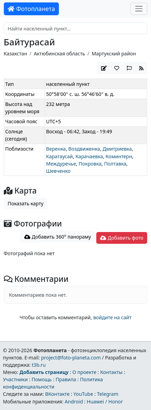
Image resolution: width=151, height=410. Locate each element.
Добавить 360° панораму (57, 236)
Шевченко (58, 171)
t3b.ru (39, 365)
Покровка (90, 163)
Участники (15, 379)
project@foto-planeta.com (71, 357)
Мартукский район (114, 53)
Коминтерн (119, 156)
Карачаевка (89, 156)
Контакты (111, 372)
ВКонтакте (57, 394)
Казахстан (15, 53)
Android (74, 401)
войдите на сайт (112, 317)
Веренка (56, 148)
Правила (65, 379)
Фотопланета (31, 9)
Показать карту (25, 203)
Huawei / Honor (105, 401)
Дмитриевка (117, 148)
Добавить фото (121, 237)
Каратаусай (59, 156)
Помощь (42, 379)
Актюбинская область (59, 53)
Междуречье (61, 163)
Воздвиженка (84, 148)
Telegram (107, 394)
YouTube (83, 394)
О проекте (84, 372)
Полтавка (115, 163)
